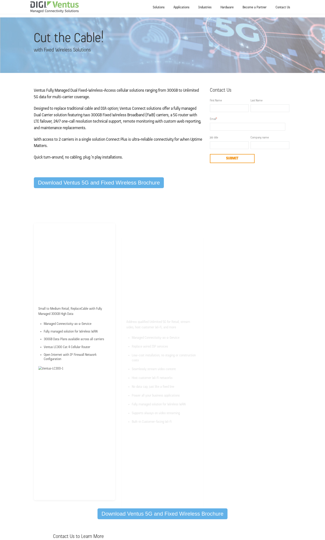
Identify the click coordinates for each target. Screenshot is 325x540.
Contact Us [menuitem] (283, 7)
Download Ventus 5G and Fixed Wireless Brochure (99, 183)
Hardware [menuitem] (227, 7)
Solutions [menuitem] (159, 7)
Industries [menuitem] (204, 7)
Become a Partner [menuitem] (255, 7)
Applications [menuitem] (181, 7)
